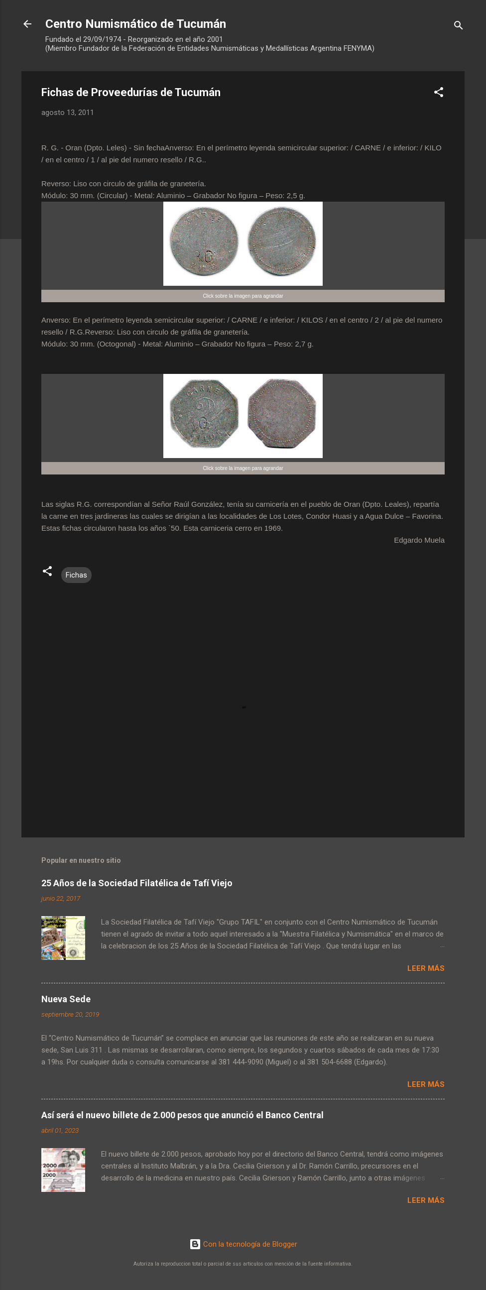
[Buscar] (459, 27)
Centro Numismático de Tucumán (135, 24)
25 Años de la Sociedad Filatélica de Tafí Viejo (137, 883)
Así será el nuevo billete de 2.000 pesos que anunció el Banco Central (182, 1115)
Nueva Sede (66, 999)
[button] (439, 94)
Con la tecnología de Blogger (243, 1244)
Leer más (426, 968)
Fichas (76, 575)
